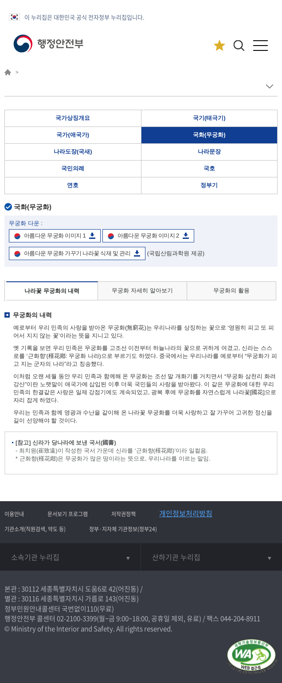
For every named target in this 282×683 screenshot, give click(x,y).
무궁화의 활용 (231, 290)
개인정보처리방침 (185, 513)
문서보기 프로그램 (67, 514)
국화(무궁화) (209, 134)
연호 (72, 185)
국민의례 (72, 168)
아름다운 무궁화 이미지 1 (55, 235)
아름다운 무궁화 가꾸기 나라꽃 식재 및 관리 (77, 253)
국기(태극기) (209, 118)
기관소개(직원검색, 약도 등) (35, 529)
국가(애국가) (72, 134)
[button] (238, 45)
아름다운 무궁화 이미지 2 (148, 235)
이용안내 (14, 514)
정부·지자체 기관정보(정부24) (123, 529)
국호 (209, 168)
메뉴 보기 (269, 86)
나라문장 (209, 151)
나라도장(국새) (73, 151)
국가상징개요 (72, 118)
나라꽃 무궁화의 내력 (51, 291)
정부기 (209, 185)
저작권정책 (123, 514)
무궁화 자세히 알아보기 (142, 290)
